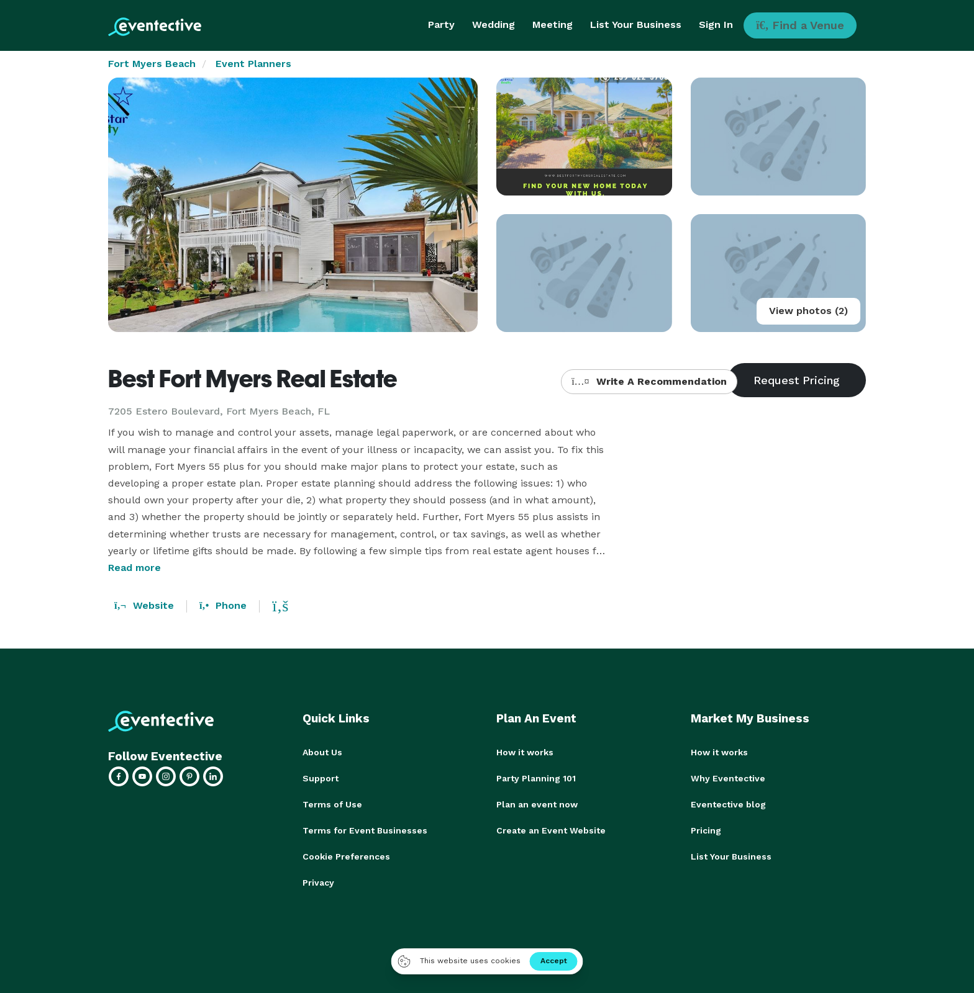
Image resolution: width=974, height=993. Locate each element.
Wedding (493, 24)
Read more (134, 567)
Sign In (716, 24)
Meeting (552, 24)
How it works (524, 752)
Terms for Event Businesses (365, 830)
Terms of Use (332, 804)
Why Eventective (728, 778)
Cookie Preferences (346, 856)
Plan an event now (537, 804)
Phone (223, 605)
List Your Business (635, 24)
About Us (322, 752)
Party (441, 24)
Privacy (318, 882)
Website (144, 605)
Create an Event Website (551, 830)
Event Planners (253, 64)
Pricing (706, 830)
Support (321, 778)
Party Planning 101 (536, 778)
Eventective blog (728, 804)
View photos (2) (808, 311)
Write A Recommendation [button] (648, 381)
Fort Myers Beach (152, 64)
